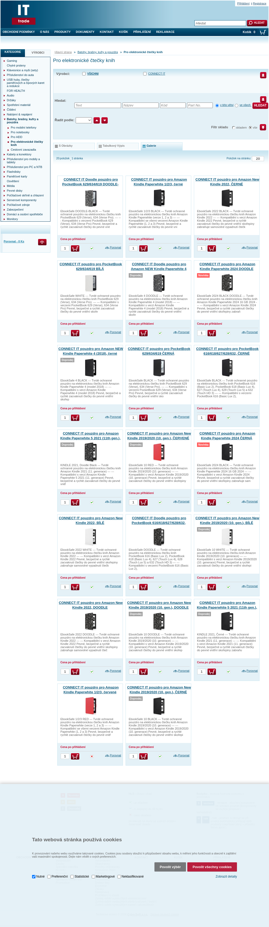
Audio (10, 95)
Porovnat (115, 247)
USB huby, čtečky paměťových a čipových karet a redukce (25, 83)
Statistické (82, 871)
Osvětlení (13, 181)
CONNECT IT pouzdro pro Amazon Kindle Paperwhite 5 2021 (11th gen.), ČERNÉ (227, 607)
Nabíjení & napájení (19, 114)
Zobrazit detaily (226, 871)
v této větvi (227, 104)
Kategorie (12, 51)
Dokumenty (85, 31)
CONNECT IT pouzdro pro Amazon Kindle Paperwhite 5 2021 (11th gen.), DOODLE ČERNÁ (90, 438)
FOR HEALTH (16, 90)
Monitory (12, 219)
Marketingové (105, 871)
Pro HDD (16, 137)
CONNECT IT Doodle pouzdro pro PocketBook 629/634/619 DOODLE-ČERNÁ (90, 184)
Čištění (11, 109)
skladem (241, 127)
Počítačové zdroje (18, 204)
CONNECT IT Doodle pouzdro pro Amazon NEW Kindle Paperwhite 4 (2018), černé (159, 269)
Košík (123, 31)
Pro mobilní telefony (23, 127)
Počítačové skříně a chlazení (25, 195)
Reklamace (165, 31)
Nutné (40, 871)
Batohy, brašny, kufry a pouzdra (97, 52)
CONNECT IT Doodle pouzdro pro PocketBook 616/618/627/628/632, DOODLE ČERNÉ (159, 522)
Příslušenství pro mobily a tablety (23, 160)
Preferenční (59, 871)
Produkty (62, 31)
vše (255, 127)
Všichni (93, 73)
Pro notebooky (20, 132)
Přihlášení (142, 31)
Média (11, 185)
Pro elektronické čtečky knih (27, 143)
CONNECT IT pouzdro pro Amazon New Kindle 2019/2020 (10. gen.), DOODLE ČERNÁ (159, 607)
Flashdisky (13, 171)
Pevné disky (14, 190)
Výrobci (38, 52)
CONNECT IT (156, 73)
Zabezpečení (15, 209)
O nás (44, 31)
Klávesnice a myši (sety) (22, 70)
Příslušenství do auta (20, 75)
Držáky (11, 100)
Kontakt (107, 31)
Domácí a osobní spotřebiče (25, 214)
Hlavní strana (63, 52)
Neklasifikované (133, 871)
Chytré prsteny (16, 65)
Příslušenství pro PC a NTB (24, 167)
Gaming (12, 60)
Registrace (259, 3)
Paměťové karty (17, 176)
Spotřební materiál (18, 104)
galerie (151, 145)
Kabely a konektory (19, 154)
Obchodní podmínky (19, 31)
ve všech (245, 104)
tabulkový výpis (114, 145)
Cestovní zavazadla (23, 149)
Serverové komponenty (22, 200)
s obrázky (66, 145)
